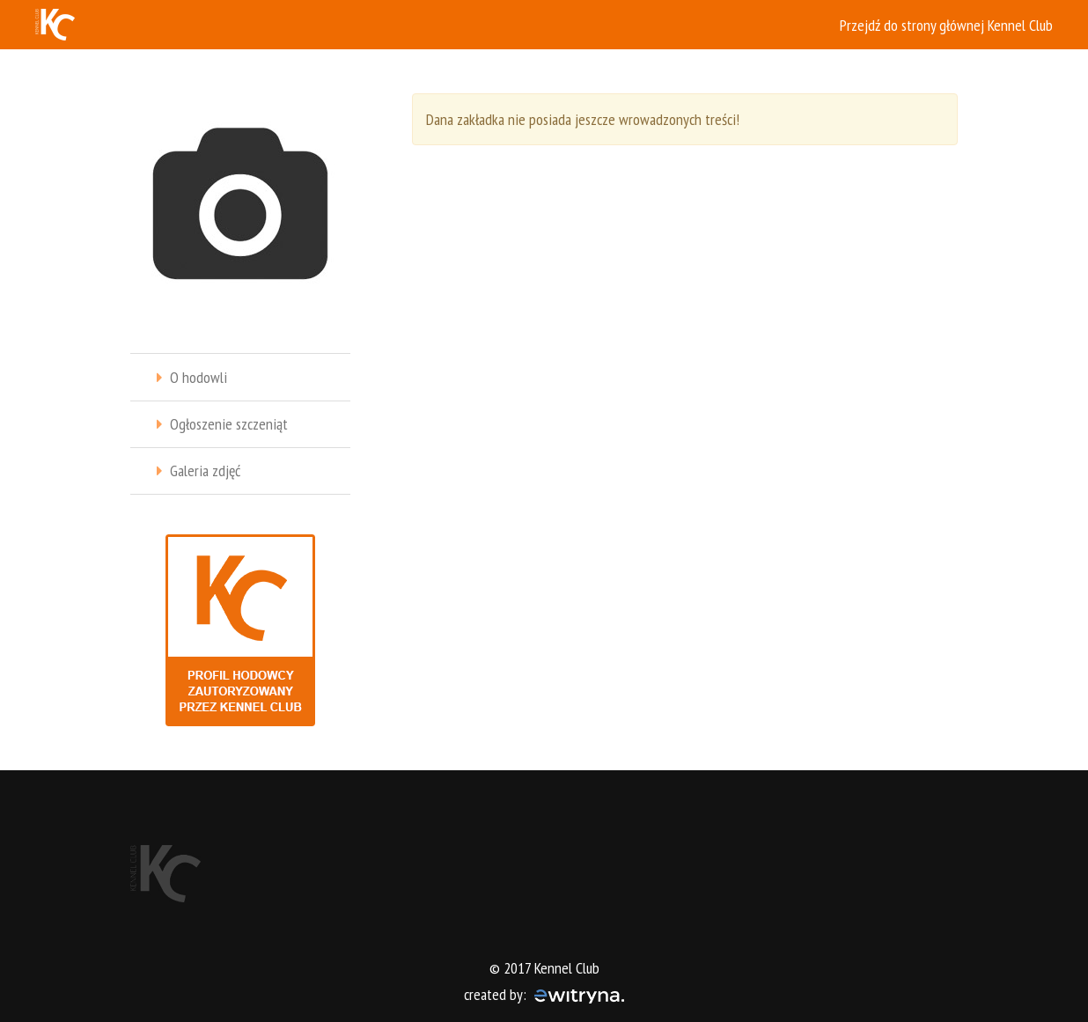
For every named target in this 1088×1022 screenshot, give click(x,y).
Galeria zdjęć (205, 470)
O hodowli (198, 377)
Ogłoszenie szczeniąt (229, 424)
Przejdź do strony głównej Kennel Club (946, 25)
